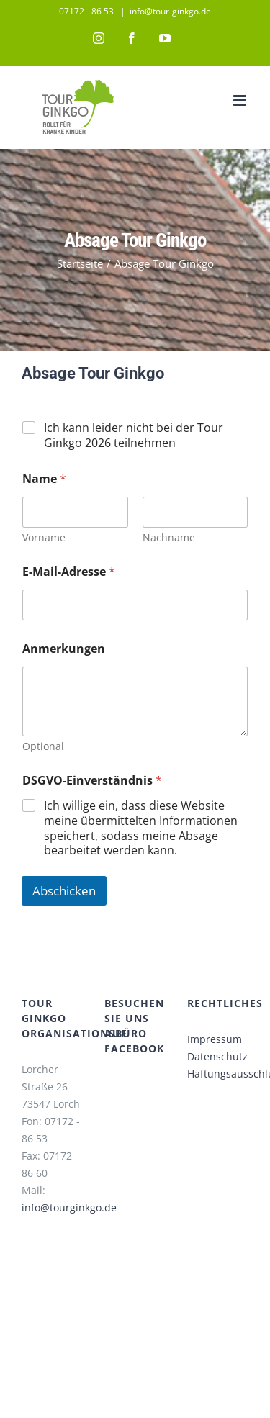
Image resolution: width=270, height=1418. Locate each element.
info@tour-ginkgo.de (170, 11)
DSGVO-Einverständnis (92, 780)
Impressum (214, 1039)
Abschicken (64, 890)
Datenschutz (217, 1056)
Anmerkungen (63, 649)
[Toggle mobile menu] (240, 100)
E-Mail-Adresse (68, 572)
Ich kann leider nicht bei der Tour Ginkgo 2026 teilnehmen (133, 435)
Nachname (169, 537)
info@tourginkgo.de (69, 1207)
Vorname (44, 537)
